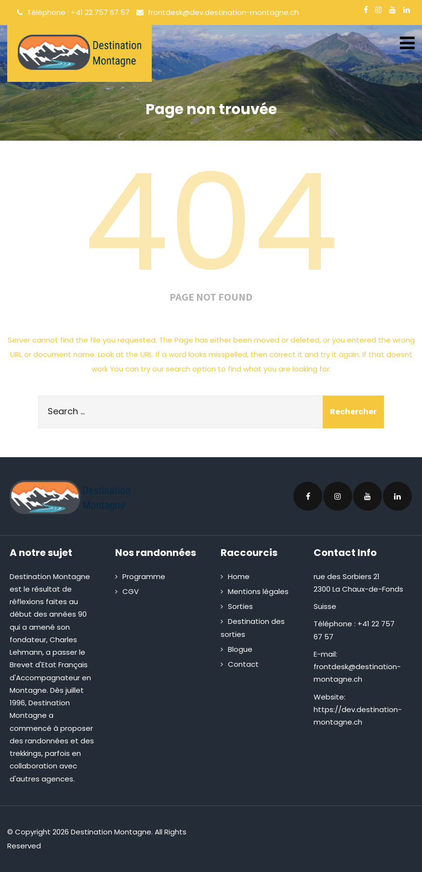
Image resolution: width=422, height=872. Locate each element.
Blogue (240, 649)
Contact (243, 664)
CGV (130, 591)
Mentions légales (258, 591)
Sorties (240, 606)
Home (239, 576)
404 (211, 222)
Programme (143, 576)
